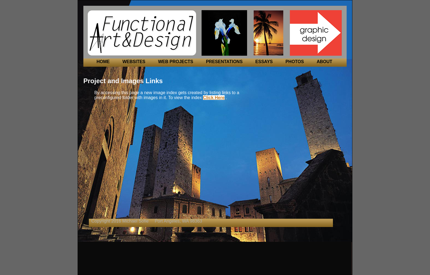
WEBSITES (133, 61)
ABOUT (324, 61)
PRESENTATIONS (224, 61)
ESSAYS (264, 61)
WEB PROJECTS (175, 61)
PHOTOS (294, 61)
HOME (103, 61)
